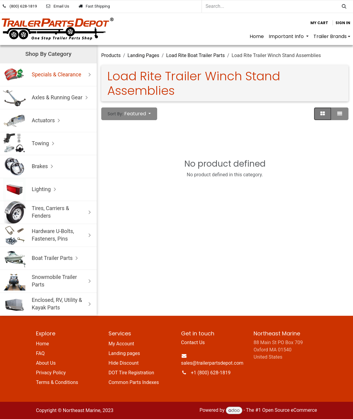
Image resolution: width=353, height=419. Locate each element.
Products (111, 55)
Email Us (61, 6)
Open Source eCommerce (289, 410)
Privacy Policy (51, 373)
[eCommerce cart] (319, 23)
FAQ (40, 353)
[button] (129, 113)
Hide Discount (123, 363)
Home (42, 344)
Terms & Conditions (57, 382)
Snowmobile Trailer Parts (48, 281)
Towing (30, 143)
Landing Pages (143, 55)
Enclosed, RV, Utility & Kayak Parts (48, 304)
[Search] (344, 6)
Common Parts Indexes (133, 382)
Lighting (31, 189)
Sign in (342, 22)
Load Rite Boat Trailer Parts (195, 55)
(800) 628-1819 (23, 6)
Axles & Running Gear (47, 97)
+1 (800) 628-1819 (211, 373)
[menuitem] (256, 36)
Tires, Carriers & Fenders (48, 212)
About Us (46, 363)
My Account (121, 344)
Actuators (33, 120)
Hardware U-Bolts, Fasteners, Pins (48, 235)
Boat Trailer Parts (42, 258)
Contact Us (193, 342)
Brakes (29, 166)
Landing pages (124, 353)
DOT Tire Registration (131, 373)
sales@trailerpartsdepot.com (212, 363)
